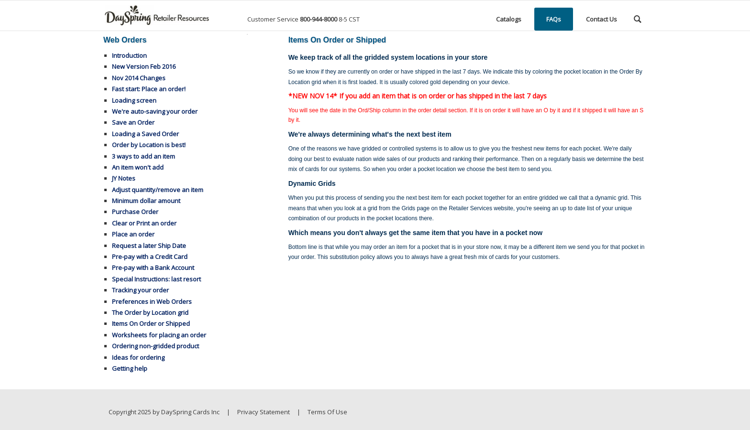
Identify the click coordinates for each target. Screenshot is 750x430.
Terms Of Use (327, 412)
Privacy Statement (263, 412)
